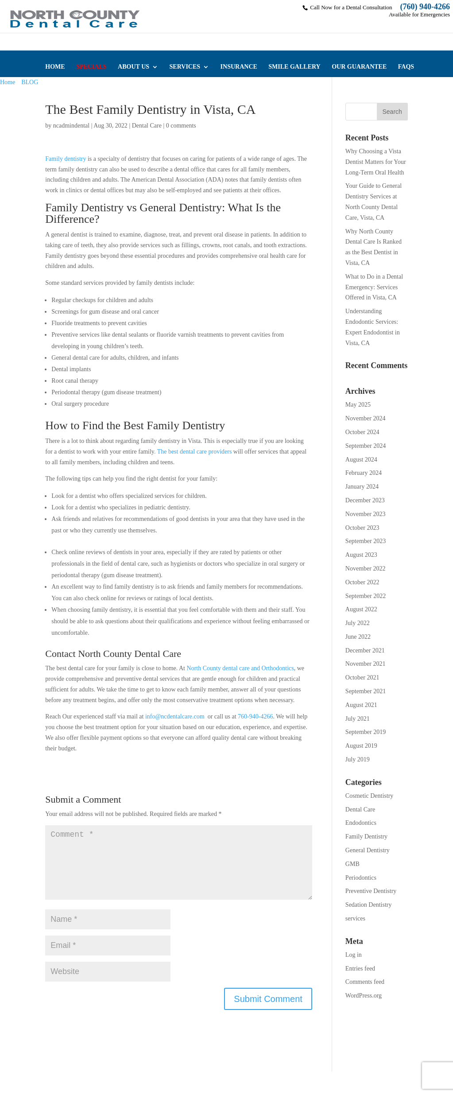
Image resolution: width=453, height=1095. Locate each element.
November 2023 (365, 514)
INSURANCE (239, 67)
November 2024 (365, 418)
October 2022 (362, 582)
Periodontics (360, 877)
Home (7, 82)
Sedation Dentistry (368, 904)
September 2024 (365, 446)
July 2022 (357, 623)
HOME (55, 67)
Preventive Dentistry (370, 891)
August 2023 (361, 554)
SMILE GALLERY (294, 67)
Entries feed (360, 968)
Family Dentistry (366, 836)
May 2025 (358, 404)
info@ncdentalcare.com (175, 716)
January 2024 (362, 486)
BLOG (29, 82)
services (355, 918)
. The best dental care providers (193, 451)
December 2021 (365, 650)
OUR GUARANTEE (359, 67)
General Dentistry (367, 850)
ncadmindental (71, 125)
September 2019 (365, 732)
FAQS (406, 67)
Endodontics (360, 822)
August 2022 (361, 609)
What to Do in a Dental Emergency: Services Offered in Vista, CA (374, 287)
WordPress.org (363, 995)
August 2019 (361, 745)
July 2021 (357, 718)
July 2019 (357, 759)
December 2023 (365, 500)
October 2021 (362, 677)
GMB (352, 864)
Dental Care (147, 125)
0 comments (181, 125)
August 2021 (361, 705)
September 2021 (365, 691)
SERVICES (185, 67)
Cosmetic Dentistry (369, 795)
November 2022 (365, 568)
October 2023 (362, 527)
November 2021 (365, 663)
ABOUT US (133, 67)
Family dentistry (65, 158)
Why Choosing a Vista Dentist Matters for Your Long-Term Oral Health (375, 162)
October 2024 (362, 432)
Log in (353, 954)
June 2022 (358, 636)
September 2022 (365, 596)
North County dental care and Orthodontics (240, 668)
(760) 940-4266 (425, 6)
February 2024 (363, 473)
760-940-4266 (254, 716)
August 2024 (361, 459)
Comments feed (364, 982)
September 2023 (365, 541)
